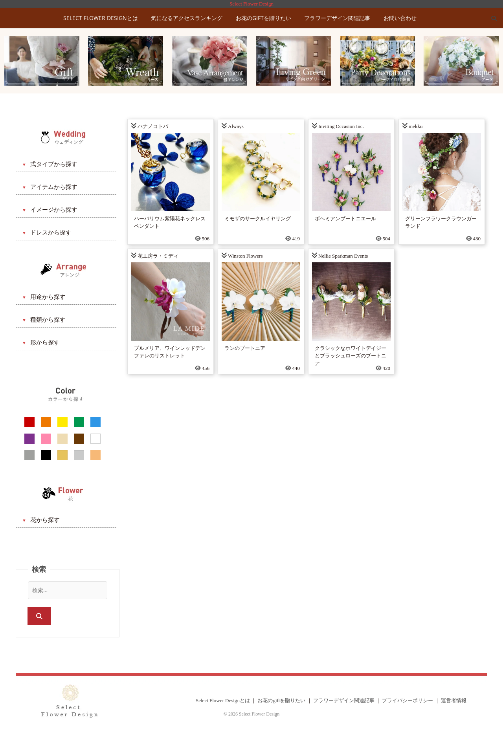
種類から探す (48, 320)
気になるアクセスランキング (186, 18)
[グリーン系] (79, 422)
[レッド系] (29, 422)
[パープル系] (29, 439)
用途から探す (48, 297)
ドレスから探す (51, 232)
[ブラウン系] (79, 439)
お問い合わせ (400, 18)
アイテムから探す (53, 187)
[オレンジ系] (46, 422)
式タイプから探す (53, 164)
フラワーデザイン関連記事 (337, 18)
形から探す (45, 342)
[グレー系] (29, 455)
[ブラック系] (46, 455)
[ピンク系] (46, 439)
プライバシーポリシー (407, 700)
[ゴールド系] (62, 455)
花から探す (45, 520)
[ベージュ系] (62, 439)
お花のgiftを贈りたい (263, 18)
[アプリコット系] (95, 455)
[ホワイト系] (95, 439)
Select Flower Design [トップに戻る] (251, 4)
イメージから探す (53, 210)
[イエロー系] (62, 422)
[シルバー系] (79, 455)
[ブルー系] (95, 422)
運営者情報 (453, 700)
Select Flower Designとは (100, 18)
